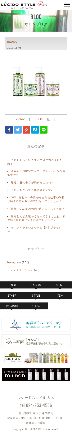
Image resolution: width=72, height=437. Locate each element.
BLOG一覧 (42, 119)
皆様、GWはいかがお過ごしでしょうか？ (38, 208)
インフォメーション (20, 269)
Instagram (14, 262)
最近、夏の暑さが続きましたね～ (32, 182)
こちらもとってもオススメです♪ (32, 189)
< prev (20, 119)
